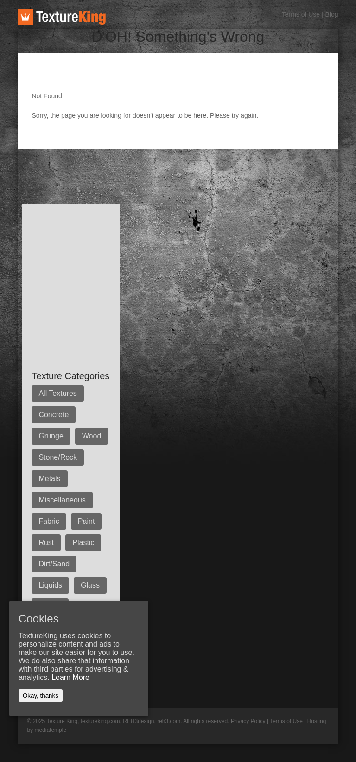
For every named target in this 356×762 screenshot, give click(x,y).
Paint (86, 521)
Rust (46, 542)
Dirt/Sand (54, 564)
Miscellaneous (61, 500)
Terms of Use (301, 14)
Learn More (70, 677)
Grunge (50, 436)
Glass (90, 585)
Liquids (50, 585)
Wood (92, 436)
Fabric (48, 521)
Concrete (53, 415)
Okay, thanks (40, 695)
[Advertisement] (186, 169)
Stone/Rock (57, 457)
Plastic (83, 542)
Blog (331, 14)
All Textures (57, 393)
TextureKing (62, 17)
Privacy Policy (248, 721)
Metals (49, 479)
